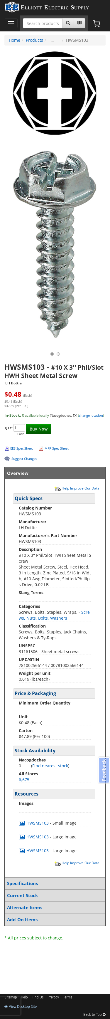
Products (34, 40)
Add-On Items (54, 919)
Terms (67, 997)
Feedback (104, 770)
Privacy (53, 997)
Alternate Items (54, 907)
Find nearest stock (50, 766)
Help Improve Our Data (76, 488)
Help (24, 997)
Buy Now (39, 429)
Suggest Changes (24, 458)
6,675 (24, 779)
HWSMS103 (34, 823)
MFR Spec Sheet (57, 448)
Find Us (38, 997)
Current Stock (54, 895)
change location (91, 415)
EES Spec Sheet (21, 448)
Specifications (54, 883)
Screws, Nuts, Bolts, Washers (54, 615)
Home (14, 40)
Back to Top (94, 1015)
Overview (54, 473)
